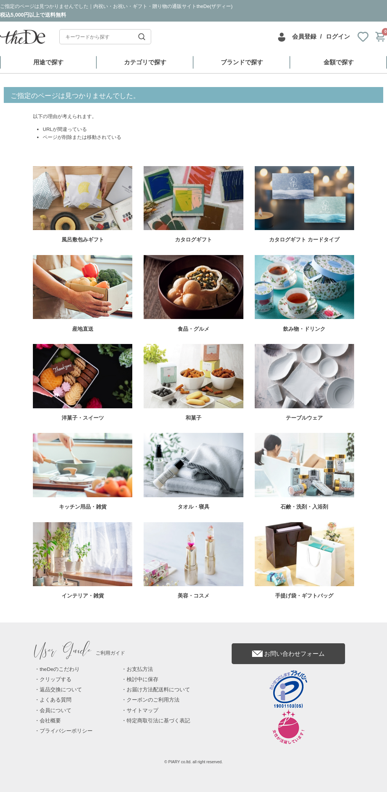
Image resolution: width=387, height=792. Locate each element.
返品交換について (61, 689)
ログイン (338, 36)
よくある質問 (55, 700)
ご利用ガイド (79, 653)
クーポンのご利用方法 (153, 700)
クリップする (55, 679)
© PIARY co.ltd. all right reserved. (193, 762)
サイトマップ (142, 710)
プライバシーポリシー (66, 731)
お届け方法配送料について (158, 689)
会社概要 (50, 721)
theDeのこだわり (60, 669)
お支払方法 (140, 669)
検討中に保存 (142, 679)
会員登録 (304, 36)
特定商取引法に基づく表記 (158, 721)
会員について (55, 710)
